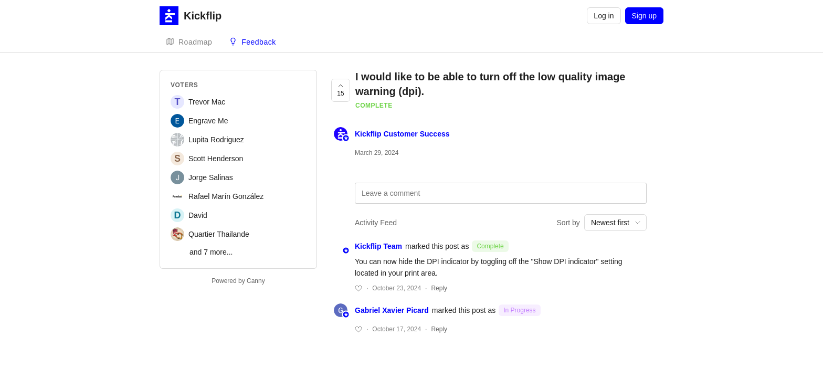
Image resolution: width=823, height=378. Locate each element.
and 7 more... (211, 252)
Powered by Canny (238, 281)
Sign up (644, 16)
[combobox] (615, 222)
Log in (604, 16)
